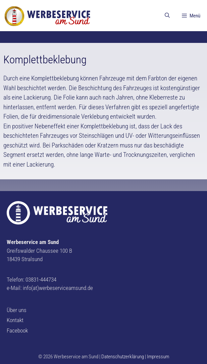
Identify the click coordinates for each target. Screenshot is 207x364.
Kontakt (15, 320)
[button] (11, 10)
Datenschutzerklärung (122, 357)
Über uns (17, 310)
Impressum (158, 357)
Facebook (17, 330)
